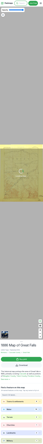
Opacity (5, 10)
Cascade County (14, 352)
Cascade (22, 374)
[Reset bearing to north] (40, 336)
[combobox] (20, 3)
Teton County (22, 376)
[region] (21, 173)
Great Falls (26, 352)
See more (6, 379)
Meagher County (9, 376)
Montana (4, 352)
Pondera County (34, 376)
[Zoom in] (40, 330)
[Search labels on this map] (21, 395)
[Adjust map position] (3, 15)
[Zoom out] (40, 333)
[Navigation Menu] (40, 3)
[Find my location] (40, 325)
